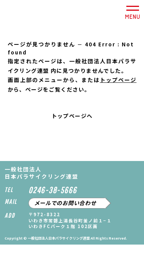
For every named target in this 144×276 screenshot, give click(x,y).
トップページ (118, 80)
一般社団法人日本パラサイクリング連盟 (22, 14)
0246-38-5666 (52, 190)
